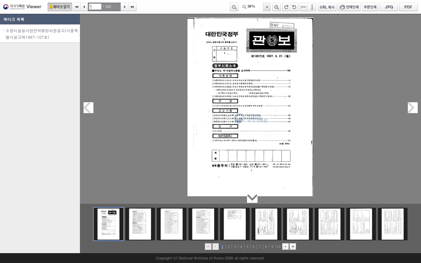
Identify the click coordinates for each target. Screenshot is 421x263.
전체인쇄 (349, 7)
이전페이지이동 (88, 107)
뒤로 (285, 246)
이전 (84, 7)
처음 (77, 7)
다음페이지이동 (413, 107)
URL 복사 (327, 7)
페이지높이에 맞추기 (312, 7)
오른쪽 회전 (286, 7)
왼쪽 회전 (294, 7)
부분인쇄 (370, 7)
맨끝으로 (293, 246)
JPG (389, 7)
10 (279, 246)
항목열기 (266, 7)
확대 (276, 7)
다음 (125, 7)
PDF (408, 7)
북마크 (60, 7)
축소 (234, 7)
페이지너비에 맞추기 (304, 7)
